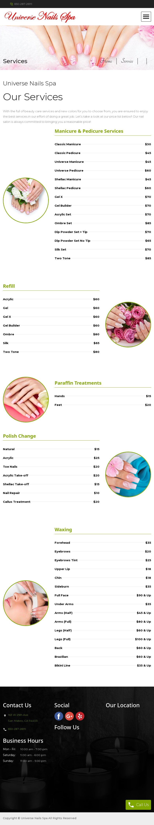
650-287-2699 (17, 729)
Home (106, 60)
